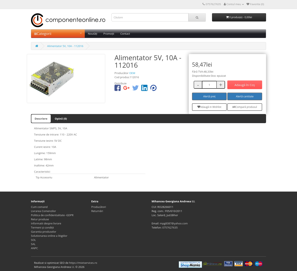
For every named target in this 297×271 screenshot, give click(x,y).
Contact (125, 33)
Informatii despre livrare (46, 223)
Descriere (41, 118)
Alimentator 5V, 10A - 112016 (65, 46)
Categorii (58, 33)
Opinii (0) (61, 118)
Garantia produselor (43, 231)
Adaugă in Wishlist (209, 107)
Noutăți (92, 33)
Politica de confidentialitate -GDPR (52, 215)
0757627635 (170, 227)
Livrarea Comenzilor (43, 211)
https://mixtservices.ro (83, 263)
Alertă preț (209, 96)
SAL (33, 244)
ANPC (34, 248)
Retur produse (40, 219)
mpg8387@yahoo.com (174, 223)
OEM (132, 73)
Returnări (97, 211)
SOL (33, 240)
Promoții (108, 33)
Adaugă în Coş (245, 85)
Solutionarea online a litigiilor (49, 236)
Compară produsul (244, 107)
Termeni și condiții (42, 227)
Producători (98, 207)
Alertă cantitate (244, 96)
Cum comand (39, 207)
